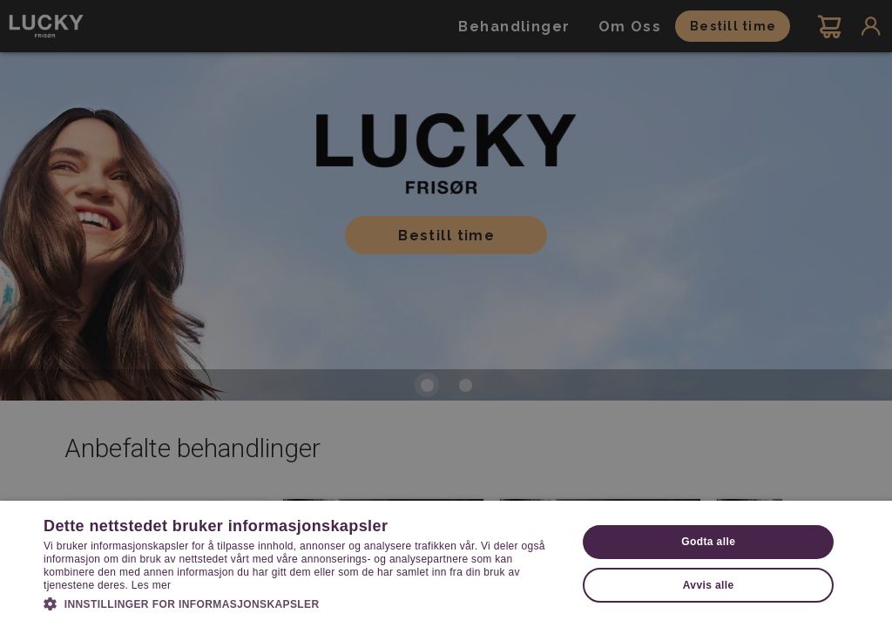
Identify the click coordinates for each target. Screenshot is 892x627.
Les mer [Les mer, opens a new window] (151, 585)
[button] (302, 602)
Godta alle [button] (708, 542)
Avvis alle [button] (708, 585)
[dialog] (446, 313)
